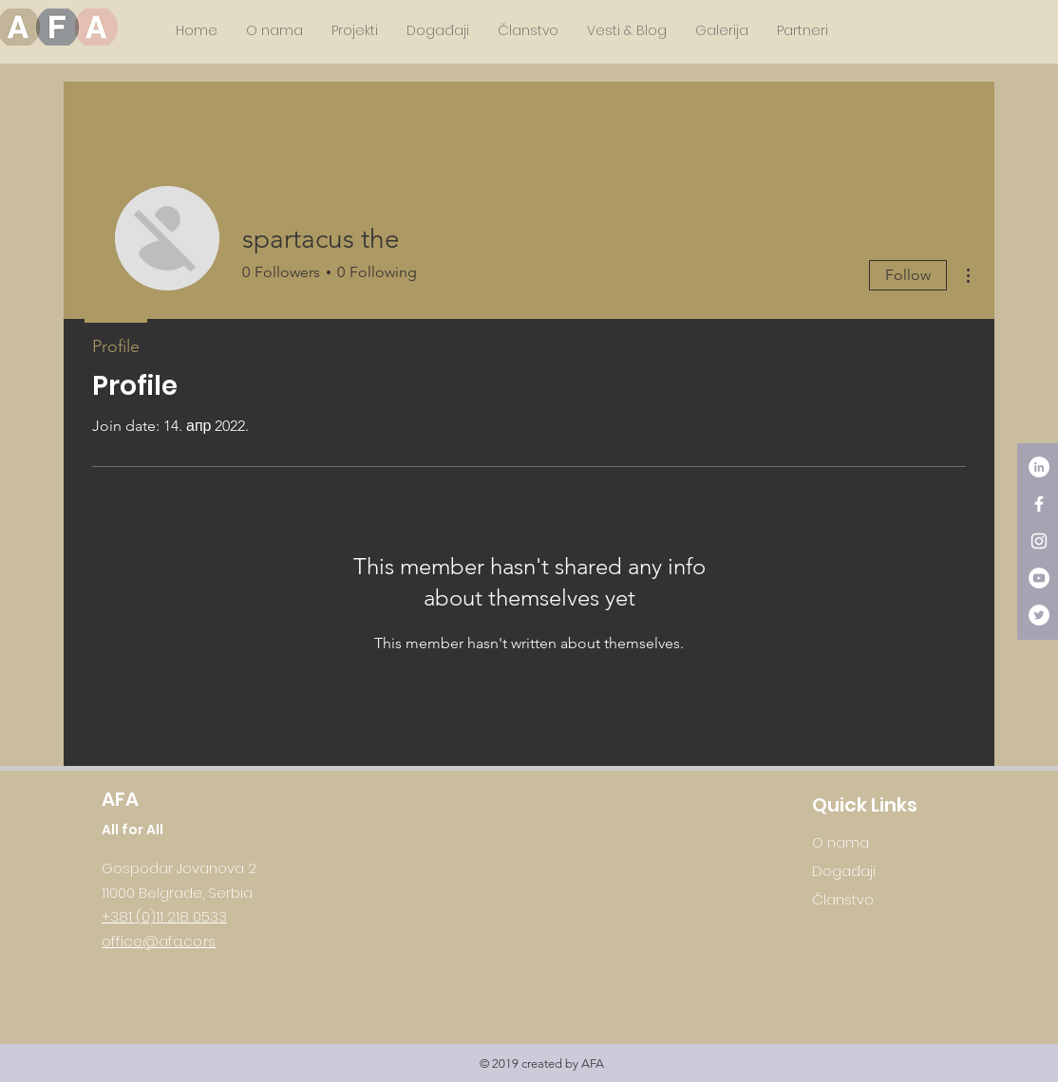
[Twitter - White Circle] (1039, 615)
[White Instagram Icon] (1039, 541)
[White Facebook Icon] (1039, 504)
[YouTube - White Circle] (1039, 578)
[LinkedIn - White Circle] (1039, 467)
